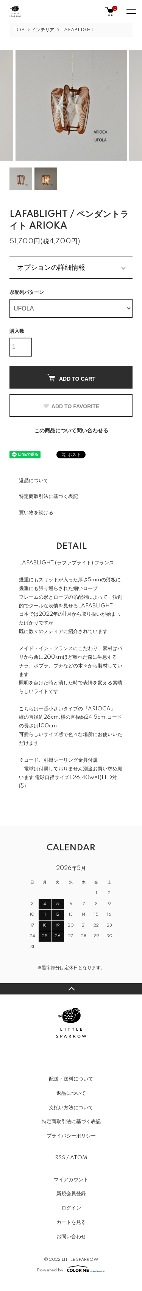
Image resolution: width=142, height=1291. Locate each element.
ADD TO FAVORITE (71, 406)
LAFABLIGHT (77, 30)
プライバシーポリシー (71, 1136)
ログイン (71, 1208)
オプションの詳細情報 (51, 267)
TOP (19, 30)
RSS (60, 1157)
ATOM (78, 1157)
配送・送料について (71, 1079)
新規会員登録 (71, 1193)
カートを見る (71, 1222)
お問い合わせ (71, 1236)
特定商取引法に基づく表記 (48, 496)
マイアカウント (71, 1179)
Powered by (71, 1268)
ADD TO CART (71, 378)
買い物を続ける (36, 512)
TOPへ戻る (71, 988)
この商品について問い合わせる (71, 431)
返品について (33, 480)
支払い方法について (71, 1107)
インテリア (42, 30)
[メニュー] (130, 11)
